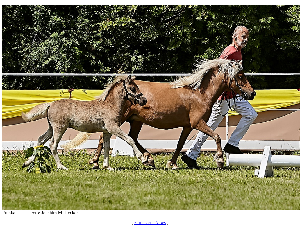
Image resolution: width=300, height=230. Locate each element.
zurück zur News (150, 222)
